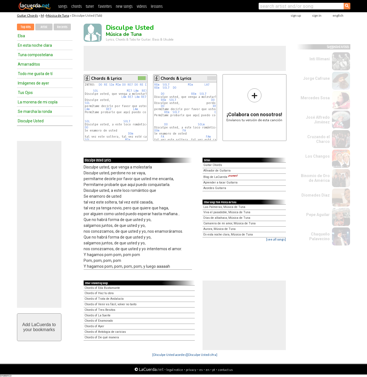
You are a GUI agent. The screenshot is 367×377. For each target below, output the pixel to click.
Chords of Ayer (94, 326)
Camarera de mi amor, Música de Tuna (229, 223)
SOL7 (126, 121)
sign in (316, 15)
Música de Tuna (57, 15)
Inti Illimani (319, 59)
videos (142, 6)
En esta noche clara (35, 45)
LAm (136, 91)
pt (213, 369)
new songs (124, 6)
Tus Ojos (25, 92)
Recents (62, 27)
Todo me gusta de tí (35, 73)
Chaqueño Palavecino (319, 236)
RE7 (130, 84)
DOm (130, 133)
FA (184, 130)
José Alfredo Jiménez (318, 119)
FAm (208, 136)
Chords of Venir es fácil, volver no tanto (110, 304)
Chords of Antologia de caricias (105, 332)
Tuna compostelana (35, 55)
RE (106, 84)
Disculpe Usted (31, 121)
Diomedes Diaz (315, 195)
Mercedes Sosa (315, 98)
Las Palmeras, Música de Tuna (224, 207)
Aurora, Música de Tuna (219, 229)
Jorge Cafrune (316, 78)
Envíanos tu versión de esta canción (254, 105)
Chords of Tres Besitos (99, 310)
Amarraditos (29, 64)
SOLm (201, 124)
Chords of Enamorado (98, 321)
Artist (44, 27)
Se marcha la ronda (35, 111)
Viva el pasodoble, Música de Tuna (226, 212)
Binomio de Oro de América (315, 178)
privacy (191, 369)
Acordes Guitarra (214, 188)
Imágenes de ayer (33, 83)
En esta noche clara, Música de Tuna (228, 234)
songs (62, 6)
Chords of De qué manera (101, 337)
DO (100, 84)
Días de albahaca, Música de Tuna (226, 218)
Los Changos (317, 156)
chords (76, 6)
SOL (95, 91)
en (207, 369)
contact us (225, 369)
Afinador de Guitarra (217, 170)
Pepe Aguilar (318, 214)
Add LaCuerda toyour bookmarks (39, 327)
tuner (90, 6)
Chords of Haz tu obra (99, 293)
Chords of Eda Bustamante (102, 288)
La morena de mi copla (38, 102)
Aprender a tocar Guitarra (220, 182)
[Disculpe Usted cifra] (202, 354)
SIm (111, 84)
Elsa (21, 36)
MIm (118, 84)
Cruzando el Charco (318, 139)
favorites (105, 6)
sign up (296, 15)
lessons (157, 6)
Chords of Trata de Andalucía (104, 299)
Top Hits (26, 27)
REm (156, 84)
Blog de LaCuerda (220, 177)
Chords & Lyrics (106, 78)
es (201, 369)
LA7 (206, 84)
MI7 (129, 91)
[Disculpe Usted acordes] (169, 354)
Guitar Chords (27, 15)
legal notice (174, 369)
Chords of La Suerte (97, 315)
